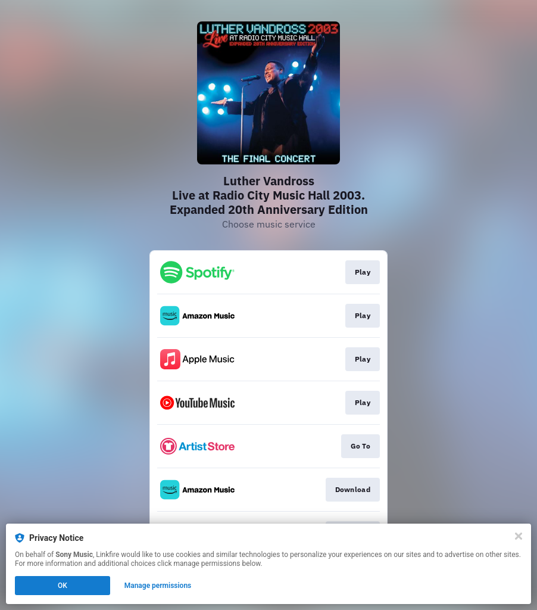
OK (62, 585)
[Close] (518, 536)
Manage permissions (158, 585)
